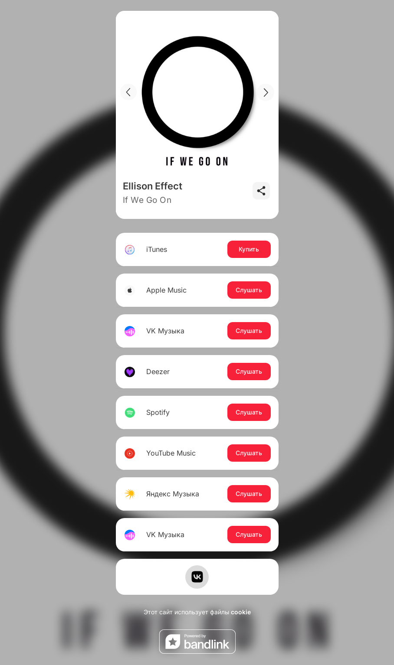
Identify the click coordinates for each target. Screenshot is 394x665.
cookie (241, 612)
